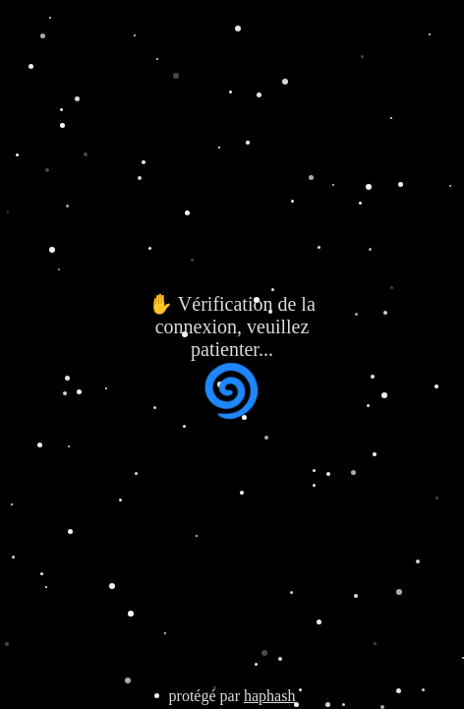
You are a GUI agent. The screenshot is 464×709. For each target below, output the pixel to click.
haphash (269, 695)
